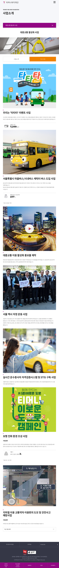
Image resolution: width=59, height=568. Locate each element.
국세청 (41, 565)
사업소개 (16, 59)
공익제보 (29, 544)
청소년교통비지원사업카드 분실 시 (17, 565)
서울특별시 (29, 565)
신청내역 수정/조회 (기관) (6, 565)
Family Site (42, 544)
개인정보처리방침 (9, 544)
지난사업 (42, 59)
